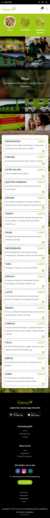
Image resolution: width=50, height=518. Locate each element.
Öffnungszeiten (25, 434)
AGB (24, 502)
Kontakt (25, 437)
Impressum (24, 492)
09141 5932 (7, 2)
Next (48, 25)
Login (25, 450)
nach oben (25, 515)
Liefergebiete (24, 499)
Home (25, 431)
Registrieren (25, 453)
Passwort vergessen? (25, 456)
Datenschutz (23, 495)
